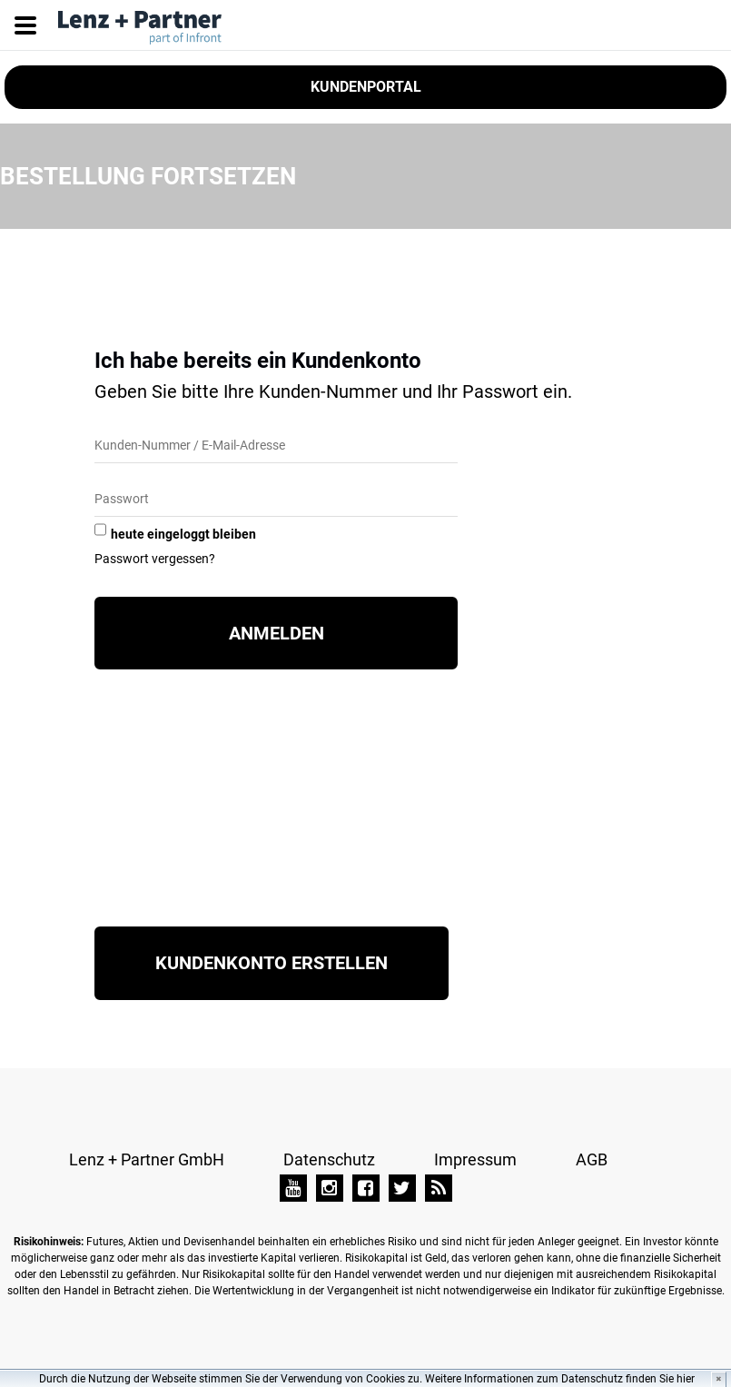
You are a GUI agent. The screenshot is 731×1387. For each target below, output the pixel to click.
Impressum (475, 1159)
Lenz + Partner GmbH (146, 1159)
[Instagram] (329, 1188)
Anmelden (276, 633)
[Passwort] (276, 500)
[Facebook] (366, 1188)
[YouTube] (293, 1188)
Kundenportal (366, 86)
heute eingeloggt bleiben (183, 534)
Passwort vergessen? (154, 558)
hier (686, 1378)
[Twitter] (402, 1188)
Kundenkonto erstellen (271, 963)
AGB (592, 1159)
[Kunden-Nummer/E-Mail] (276, 446)
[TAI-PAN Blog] (438, 1188)
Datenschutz (329, 1159)
